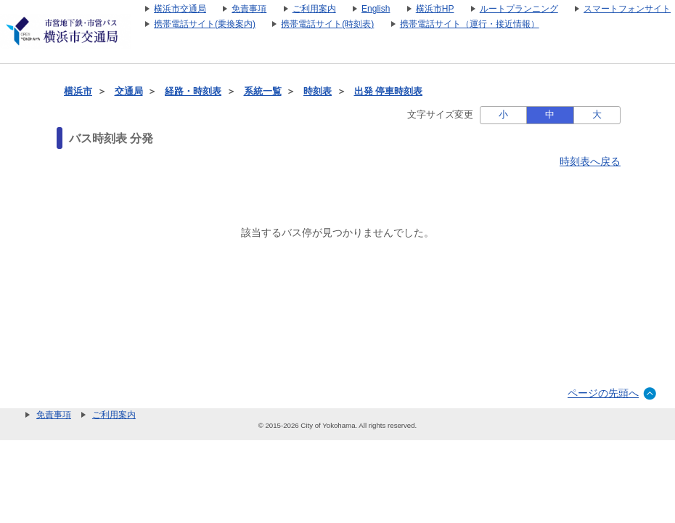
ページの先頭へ (603, 393)
